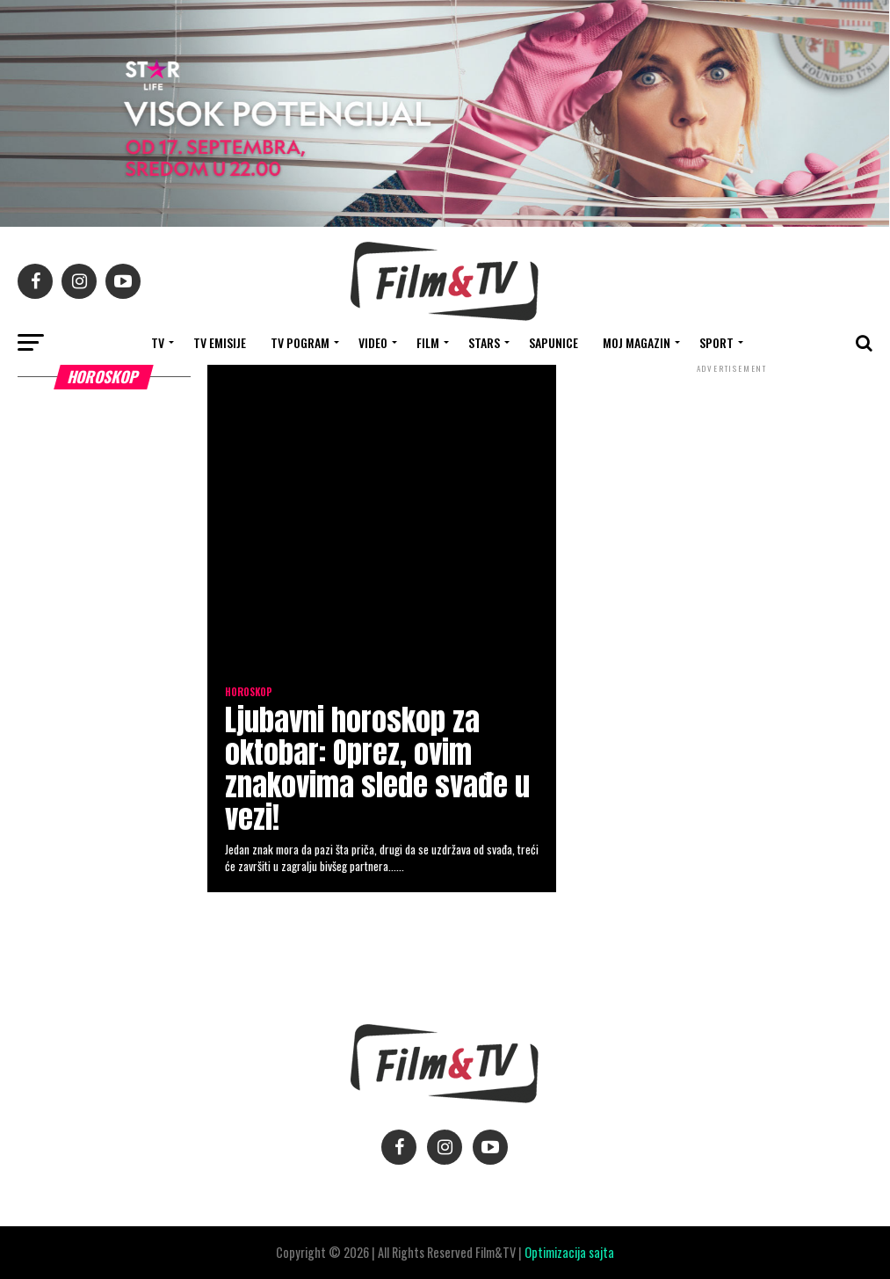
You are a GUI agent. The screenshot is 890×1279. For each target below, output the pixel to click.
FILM (427, 342)
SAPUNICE (553, 342)
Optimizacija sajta (569, 1252)
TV (157, 342)
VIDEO (372, 342)
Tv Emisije (219, 342)
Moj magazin (636, 342)
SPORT (716, 342)
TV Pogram (300, 342)
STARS (484, 342)
